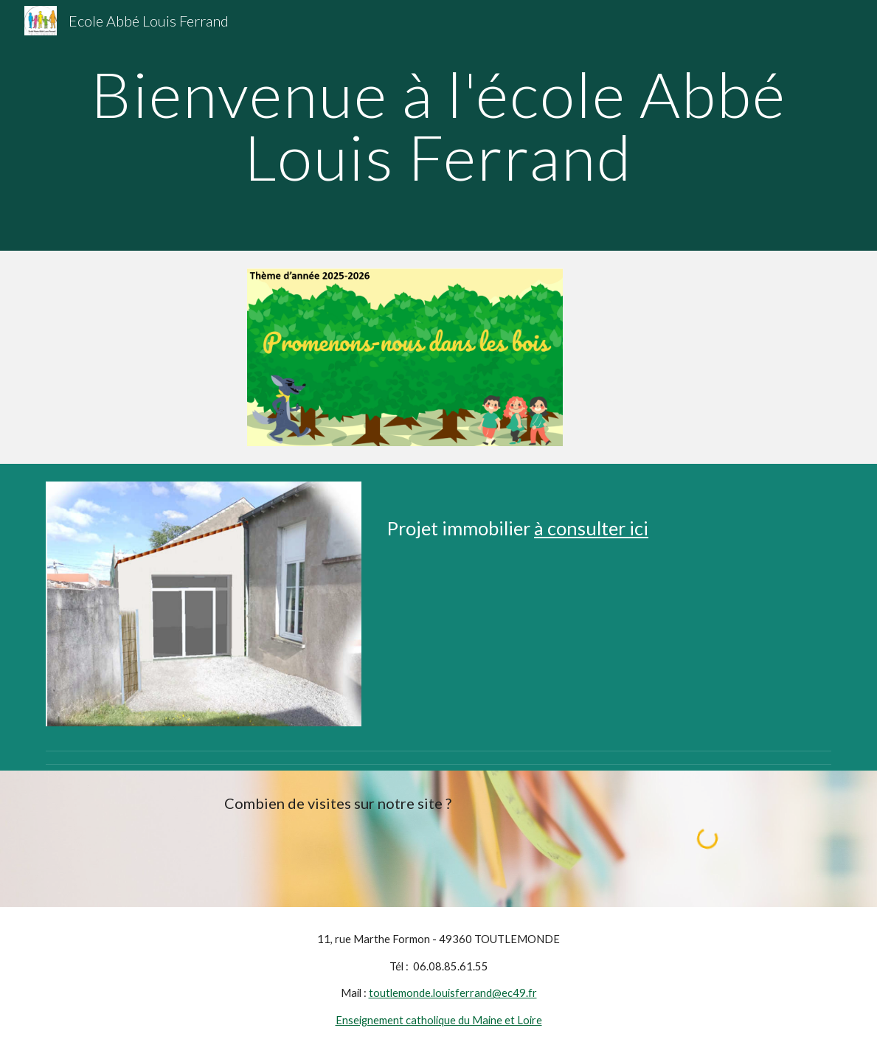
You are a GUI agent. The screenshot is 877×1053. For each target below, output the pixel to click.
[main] (439, 126)
